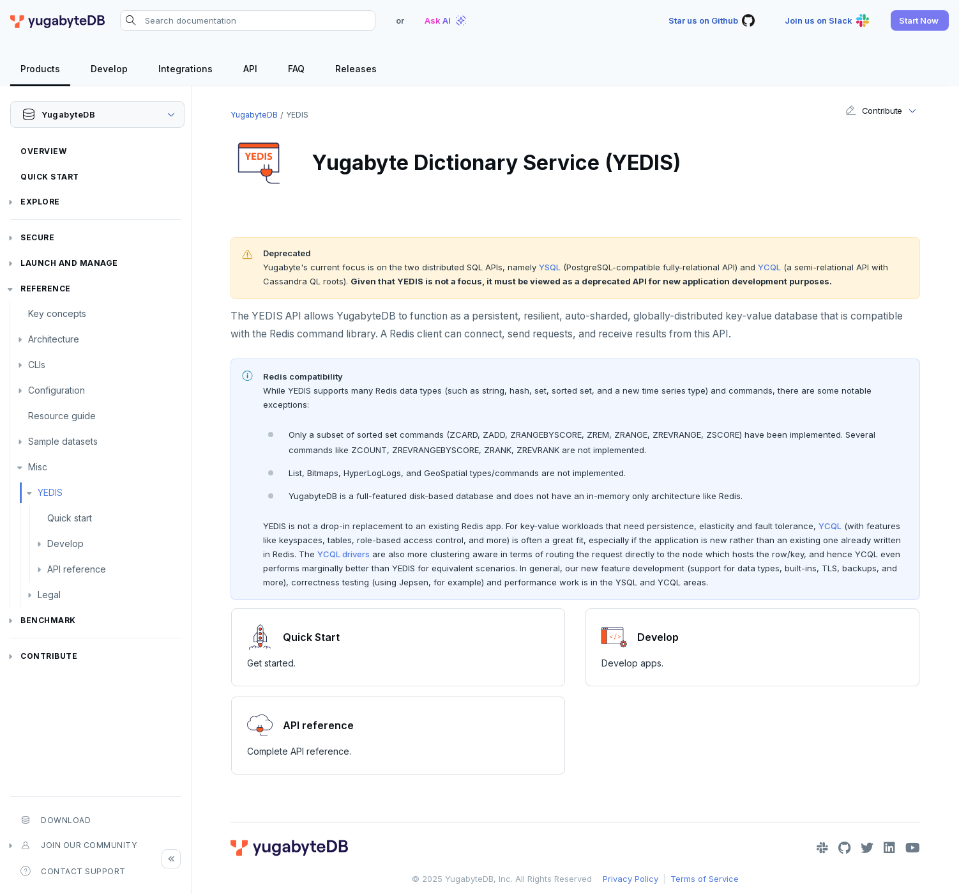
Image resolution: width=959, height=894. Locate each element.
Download (55, 820)
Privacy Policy (630, 879)
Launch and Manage (69, 263)
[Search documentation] (247, 20)
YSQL (550, 267)
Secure (37, 237)
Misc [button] (37, 466)
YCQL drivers (343, 554)
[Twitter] (867, 848)
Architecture (53, 339)
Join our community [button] (78, 845)
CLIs (36, 364)
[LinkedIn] (889, 848)
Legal (49, 594)
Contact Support (73, 871)
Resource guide (62, 415)
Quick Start (49, 176)
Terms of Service (704, 879)
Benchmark (48, 620)
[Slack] (822, 848)
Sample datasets (63, 441)
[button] (920, 20)
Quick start (69, 518)
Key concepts (57, 313)
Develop (65, 543)
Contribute (48, 656)
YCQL (769, 267)
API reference (76, 569)
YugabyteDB (254, 114)
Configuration (56, 390)
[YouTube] (912, 848)
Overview (43, 151)
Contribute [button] (873, 110)
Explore (40, 201)
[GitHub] (844, 848)
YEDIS (50, 492)
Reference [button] (45, 288)
